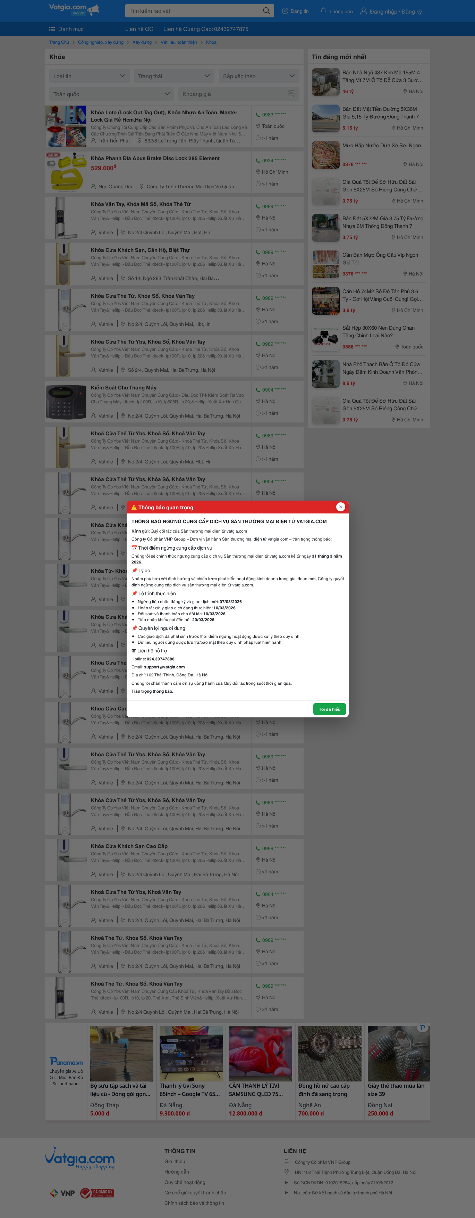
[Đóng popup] (340, 506)
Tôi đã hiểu (329, 709)
